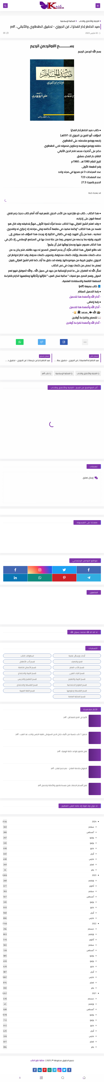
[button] (64, 342)
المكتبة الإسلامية (67, 21)
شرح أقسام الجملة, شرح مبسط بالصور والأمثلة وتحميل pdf (62, 785)
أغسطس (90, 832)
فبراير (92, 864)
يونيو (92, 843)
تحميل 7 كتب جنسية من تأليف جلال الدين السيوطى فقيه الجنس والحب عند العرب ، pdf (51, 734)
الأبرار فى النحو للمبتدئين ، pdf (75, 717)
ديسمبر (91, 929)
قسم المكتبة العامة (76, 696)
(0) (6, 33)
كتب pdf (46, 373)
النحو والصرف (76, 661)
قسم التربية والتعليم (76, 679)
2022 (94, 923)
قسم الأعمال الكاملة (27, 667)
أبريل (92, 854)
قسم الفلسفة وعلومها (77, 691)
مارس (91, 859)
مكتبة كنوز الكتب (37, 1060)
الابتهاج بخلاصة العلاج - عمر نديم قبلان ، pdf (69, 768)
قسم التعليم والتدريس (27, 679)
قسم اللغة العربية (27, 691)
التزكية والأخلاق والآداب (89, 21)
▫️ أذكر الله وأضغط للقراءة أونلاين (83, 322)
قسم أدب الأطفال (27, 661)
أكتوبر (91, 886)
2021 (94, 993)
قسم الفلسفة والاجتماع (27, 685)
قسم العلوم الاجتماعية (77, 685)
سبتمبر (91, 827)
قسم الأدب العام (77, 667)
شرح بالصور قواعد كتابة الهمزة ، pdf (72, 751)
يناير (92, 870)
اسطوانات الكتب (27, 656)
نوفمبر (91, 880)
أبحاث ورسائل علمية (77, 656)
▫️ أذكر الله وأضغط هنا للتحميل (85, 296)
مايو (92, 848)
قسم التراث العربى (76, 673)
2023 (94, 875)
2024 (94, 821)
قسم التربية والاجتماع (27, 673)
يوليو (92, 837)
